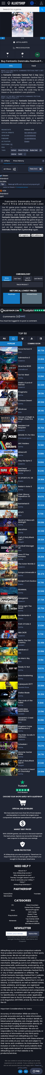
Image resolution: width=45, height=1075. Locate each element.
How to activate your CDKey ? (22, 880)
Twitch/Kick (7, 894)
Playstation (12, 915)
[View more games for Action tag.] (14, 151)
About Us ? (22, 871)
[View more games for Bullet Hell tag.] (33, 151)
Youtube (37, 894)
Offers (5, 161)
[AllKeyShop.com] (16, 3)
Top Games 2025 (32, 919)
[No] (42, 1066)
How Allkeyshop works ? (22, 873)
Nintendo (12, 921)
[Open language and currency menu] (32, 3)
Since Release (7, 279)
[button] (41, 3)
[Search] (42, 9)
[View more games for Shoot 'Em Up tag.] (23, 151)
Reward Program (32, 910)
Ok (20, 1071)
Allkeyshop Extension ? (22, 884)
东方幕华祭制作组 (30, 136)
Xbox (13, 910)
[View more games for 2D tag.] (41, 151)
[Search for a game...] (22, 9)
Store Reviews (32, 917)
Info (11, 66)
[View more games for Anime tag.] (14, 155)
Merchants (8, 896)
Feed (34, 66)
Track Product (22, 285)
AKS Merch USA (32, 921)
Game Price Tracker (32, 907)
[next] (42, 38)
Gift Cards (32, 912)
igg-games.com (30, 133)
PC (13, 905)
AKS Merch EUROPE (32, 923)
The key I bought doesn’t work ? (22, 877)
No (26, 1071)
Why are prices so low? (23, 875)
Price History (16, 161)
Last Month (38, 279)
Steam (26, 141)
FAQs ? (22, 882)
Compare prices (22, 187)
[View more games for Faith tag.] (20, 155)
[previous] (2, 38)
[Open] (3, 3)
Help (36, 1071)
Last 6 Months (28, 279)
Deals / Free (32, 914)
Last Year (17, 279)
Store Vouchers (32, 905)
